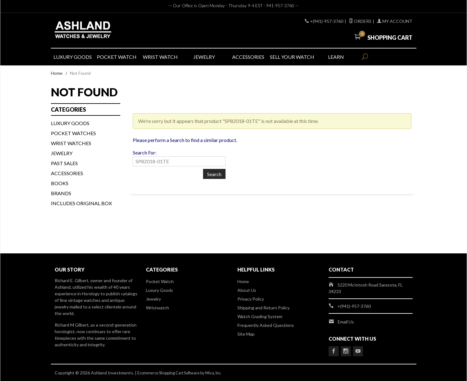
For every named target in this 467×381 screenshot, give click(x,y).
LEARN (336, 57)
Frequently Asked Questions (265, 325)
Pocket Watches (73, 133)
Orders (360, 21)
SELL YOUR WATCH (292, 57)
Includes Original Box (81, 203)
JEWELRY (204, 57)
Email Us (346, 321)
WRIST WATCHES (71, 143)
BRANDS (61, 193)
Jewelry (61, 153)
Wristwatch (157, 307)
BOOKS (59, 183)
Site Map (246, 334)
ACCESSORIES (248, 57)
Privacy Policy (250, 299)
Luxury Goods (159, 290)
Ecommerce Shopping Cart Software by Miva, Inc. (185, 372)
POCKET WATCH (117, 57)
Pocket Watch (160, 281)
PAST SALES (64, 163)
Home (56, 73)
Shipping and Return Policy (263, 307)
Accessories (67, 173)
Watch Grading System (259, 316)
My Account (394, 21)
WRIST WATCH (160, 57)
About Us (246, 290)
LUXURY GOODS (72, 57)
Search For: (144, 152)
